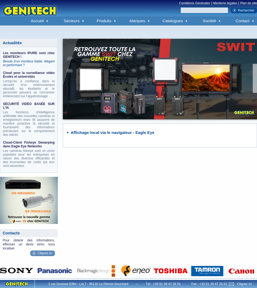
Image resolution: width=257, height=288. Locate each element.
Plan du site (248, 3)
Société (209, 20)
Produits (104, 20)
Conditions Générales (194, 3)
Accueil (37, 20)
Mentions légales (225, 3)
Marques (137, 20)
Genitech (29, 13)
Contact (243, 20)
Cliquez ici (44, 253)
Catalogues (172, 20)
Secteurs (72, 20)
